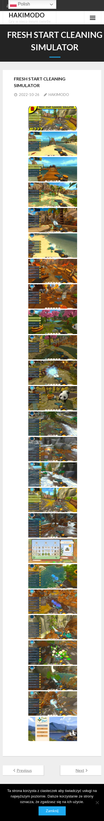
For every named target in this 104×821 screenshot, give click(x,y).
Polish (20, 4)
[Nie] (97, 802)
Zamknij (52, 811)
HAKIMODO (59, 94)
